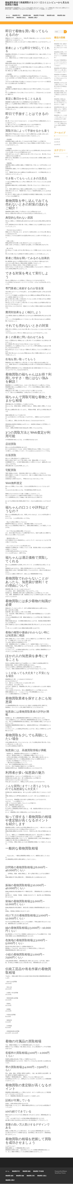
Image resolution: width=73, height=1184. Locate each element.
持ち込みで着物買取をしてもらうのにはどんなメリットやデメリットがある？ (60, 62)
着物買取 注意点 (21, 17)
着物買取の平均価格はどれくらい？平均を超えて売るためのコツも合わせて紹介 (60, 77)
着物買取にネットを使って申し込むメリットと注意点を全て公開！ (60, 117)
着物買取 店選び (32, 17)
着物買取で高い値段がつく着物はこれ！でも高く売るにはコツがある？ (60, 46)
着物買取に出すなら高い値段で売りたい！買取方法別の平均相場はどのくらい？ (60, 85)
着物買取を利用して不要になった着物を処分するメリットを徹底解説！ (60, 54)
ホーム (8, 15)
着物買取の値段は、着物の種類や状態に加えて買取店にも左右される (60, 93)
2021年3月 (57, 139)
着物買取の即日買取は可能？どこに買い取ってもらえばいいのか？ (60, 70)
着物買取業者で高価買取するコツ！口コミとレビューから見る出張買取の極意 (37, 3)
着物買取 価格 (27, 15)
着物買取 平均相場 (39, 15)
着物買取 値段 (51, 15)
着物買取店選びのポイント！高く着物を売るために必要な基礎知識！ (60, 124)
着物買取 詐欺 (10, 17)
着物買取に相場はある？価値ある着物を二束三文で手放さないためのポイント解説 (60, 101)
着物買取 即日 (16, 15)
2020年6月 (57, 144)
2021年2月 (57, 142)
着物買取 (48, 38)
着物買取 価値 (61, 15)
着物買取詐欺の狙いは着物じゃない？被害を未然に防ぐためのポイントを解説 (60, 109)
